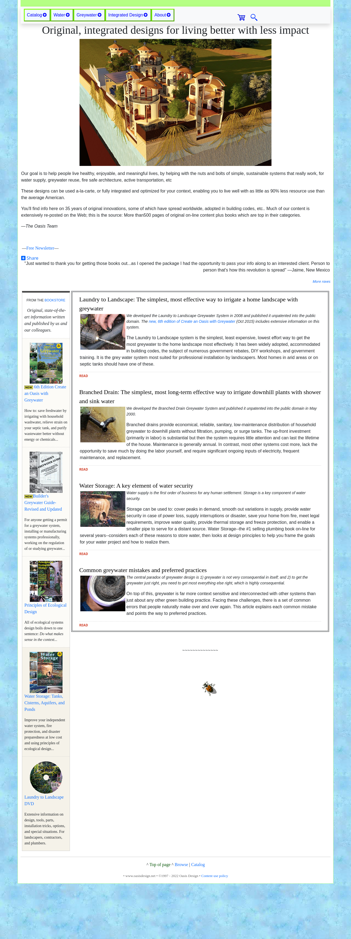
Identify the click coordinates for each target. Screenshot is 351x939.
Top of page (159, 920)
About (162, 70)
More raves (321, 336)
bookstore (54, 356)
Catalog (198, 920)
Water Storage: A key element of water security (136, 541)
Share (29, 313)
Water (61, 70)
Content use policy (214, 931)
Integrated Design (128, 70)
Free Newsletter (40, 303)
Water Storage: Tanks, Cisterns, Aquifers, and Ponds (44, 758)
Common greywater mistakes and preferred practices (143, 625)
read (83, 431)
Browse (181, 920)
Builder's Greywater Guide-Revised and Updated (43, 558)
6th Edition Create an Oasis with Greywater (45, 449)
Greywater (89, 70)
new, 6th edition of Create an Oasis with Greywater (192, 377)
